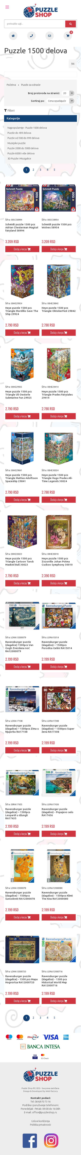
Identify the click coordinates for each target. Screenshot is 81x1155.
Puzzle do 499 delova (19, 132)
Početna (11, 84)
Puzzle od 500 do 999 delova (23, 138)
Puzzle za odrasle (30, 84)
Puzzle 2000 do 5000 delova (23, 148)
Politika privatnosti (40, 1124)
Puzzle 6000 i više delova (21, 153)
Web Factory (52, 1091)
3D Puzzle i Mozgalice (19, 158)
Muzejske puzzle (17, 143)
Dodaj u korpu (22, 249)
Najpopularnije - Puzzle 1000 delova (27, 127)
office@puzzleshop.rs (44, 1112)
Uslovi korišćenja (40, 1121)
